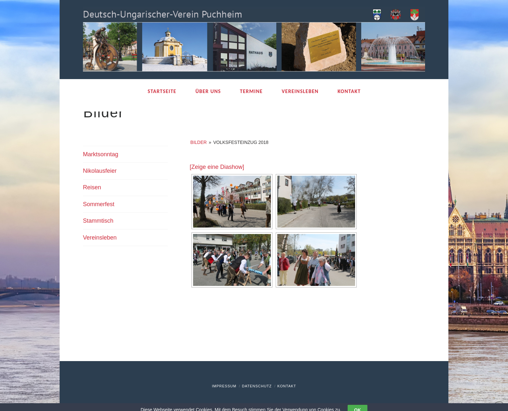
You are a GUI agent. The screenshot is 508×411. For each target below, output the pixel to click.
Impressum (224, 386)
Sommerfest (98, 204)
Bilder (198, 142)
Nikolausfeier (100, 171)
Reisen (92, 187)
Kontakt (286, 386)
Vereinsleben (100, 237)
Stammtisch (98, 220)
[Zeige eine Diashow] (217, 167)
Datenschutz (257, 386)
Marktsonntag (100, 154)
